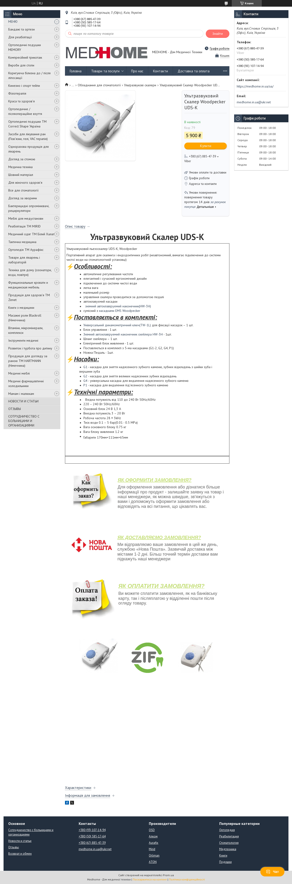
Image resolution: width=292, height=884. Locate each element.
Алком (153, 836)
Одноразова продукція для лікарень (28, 148)
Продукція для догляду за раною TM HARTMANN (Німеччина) (27, 361)
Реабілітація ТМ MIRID (24, 226)
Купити (205, 146)
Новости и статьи (19, 841)
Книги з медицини (21, 307)
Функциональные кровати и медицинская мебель (28, 284)
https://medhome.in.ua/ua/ (255, 86)
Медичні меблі (19, 373)
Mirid (152, 849)
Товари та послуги (105, 71)
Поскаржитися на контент (150, 879)
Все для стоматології (23, 190)
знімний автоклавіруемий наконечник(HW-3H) (118, 306)
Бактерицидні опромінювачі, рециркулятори (28, 208)
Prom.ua (168, 875)
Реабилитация (229, 836)
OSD (152, 830)
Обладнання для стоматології (99, 85)
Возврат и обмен (20, 854)
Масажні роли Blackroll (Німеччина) (24, 317)
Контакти (160, 71)
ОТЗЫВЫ (14, 409)
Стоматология (229, 843)
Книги (223, 856)
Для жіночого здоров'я (25, 182)
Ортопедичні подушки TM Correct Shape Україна (27, 123)
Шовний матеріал (20, 175)
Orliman (154, 856)
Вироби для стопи (21, 65)
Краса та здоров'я (21, 101)
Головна (76, 71)
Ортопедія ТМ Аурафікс (25, 250)
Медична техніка (20, 167)
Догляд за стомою (21, 159)
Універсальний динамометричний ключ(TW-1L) (117, 325)
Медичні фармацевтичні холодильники (26, 383)
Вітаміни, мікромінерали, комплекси (25, 330)
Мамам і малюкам (21, 394)
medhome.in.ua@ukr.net (254, 102)
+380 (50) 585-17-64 (92, 836)
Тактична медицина (22, 242)
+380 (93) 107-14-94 (92, 830)
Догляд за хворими (22, 198)
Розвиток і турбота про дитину (30, 348)
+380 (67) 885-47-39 (92, 843)
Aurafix (153, 843)
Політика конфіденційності (187, 879)
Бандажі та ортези (21, 29)
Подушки (225, 862)
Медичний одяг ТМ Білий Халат (31, 234)
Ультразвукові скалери (140, 85)
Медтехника (227, 849)
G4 (85, 381)
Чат (272, 872)
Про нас (137, 71)
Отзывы (13, 847)
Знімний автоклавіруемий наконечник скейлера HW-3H (123, 334)
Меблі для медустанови (25, 218)
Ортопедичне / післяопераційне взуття (25, 111)
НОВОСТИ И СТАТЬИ (23, 401)
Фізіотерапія (17, 93)
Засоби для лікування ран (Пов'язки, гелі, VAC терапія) (28, 136)
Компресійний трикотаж (25, 57)
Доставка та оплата (194, 71)
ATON (153, 862)
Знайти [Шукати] (217, 33)
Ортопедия (227, 830)
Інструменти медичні (23, 340)
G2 (85, 376)
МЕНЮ (12, 21)
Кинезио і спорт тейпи (24, 85)
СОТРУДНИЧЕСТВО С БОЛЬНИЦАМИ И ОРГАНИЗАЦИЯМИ (23, 420)
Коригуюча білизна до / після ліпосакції (29, 75)
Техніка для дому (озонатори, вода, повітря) (30, 272)
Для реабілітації (20, 37)
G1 (85, 367)
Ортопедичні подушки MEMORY (24, 47)
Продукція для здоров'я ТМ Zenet (29, 297)
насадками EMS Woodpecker (119, 311)
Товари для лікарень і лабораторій (24, 259)
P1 (85, 385)
